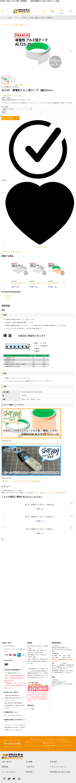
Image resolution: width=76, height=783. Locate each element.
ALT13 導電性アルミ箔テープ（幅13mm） (40, 517)
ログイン (38, 492)
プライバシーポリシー (58, 767)
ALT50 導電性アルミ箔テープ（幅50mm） (40, 504)
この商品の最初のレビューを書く (11, 96)
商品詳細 (8, 296)
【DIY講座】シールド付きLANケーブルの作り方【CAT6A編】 (20, 481)
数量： (4, 112)
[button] (43, 11)
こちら (11, 715)
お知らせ (55, 668)
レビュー (8, 299)
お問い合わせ (6, 762)
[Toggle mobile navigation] (2, 11)
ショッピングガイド (9, 772)
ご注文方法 (30, 767)
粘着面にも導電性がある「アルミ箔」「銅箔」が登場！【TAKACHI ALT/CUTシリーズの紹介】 (31, 444)
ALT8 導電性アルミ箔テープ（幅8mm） (40, 529)
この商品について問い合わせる (11, 251)
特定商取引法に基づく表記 (60, 772)
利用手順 (29, 772)
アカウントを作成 (51, 492)
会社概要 (29, 762)
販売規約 (53, 762)
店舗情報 (4, 767)
